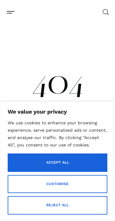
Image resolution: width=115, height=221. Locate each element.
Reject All (57, 205)
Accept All (57, 162)
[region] (57, 161)
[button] (11, 12)
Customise (57, 184)
